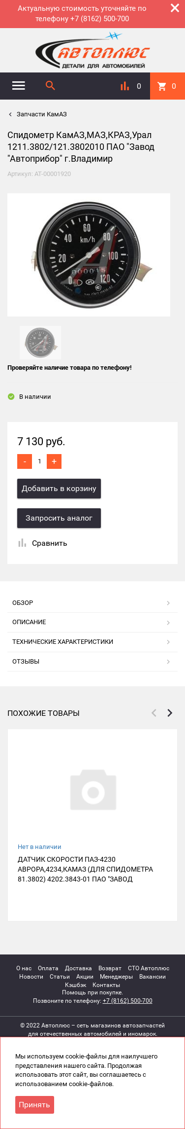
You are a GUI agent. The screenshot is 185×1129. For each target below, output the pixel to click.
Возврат (110, 968)
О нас (23, 968)
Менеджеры (116, 976)
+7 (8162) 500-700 (128, 1000)
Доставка (78, 968)
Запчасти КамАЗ (41, 114)
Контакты (106, 985)
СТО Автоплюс (148, 968)
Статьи (60, 976)
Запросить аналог (59, 518)
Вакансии (152, 976)
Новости (31, 976)
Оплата (48, 968)
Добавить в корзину (59, 488)
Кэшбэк (75, 985)
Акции (84, 976)
